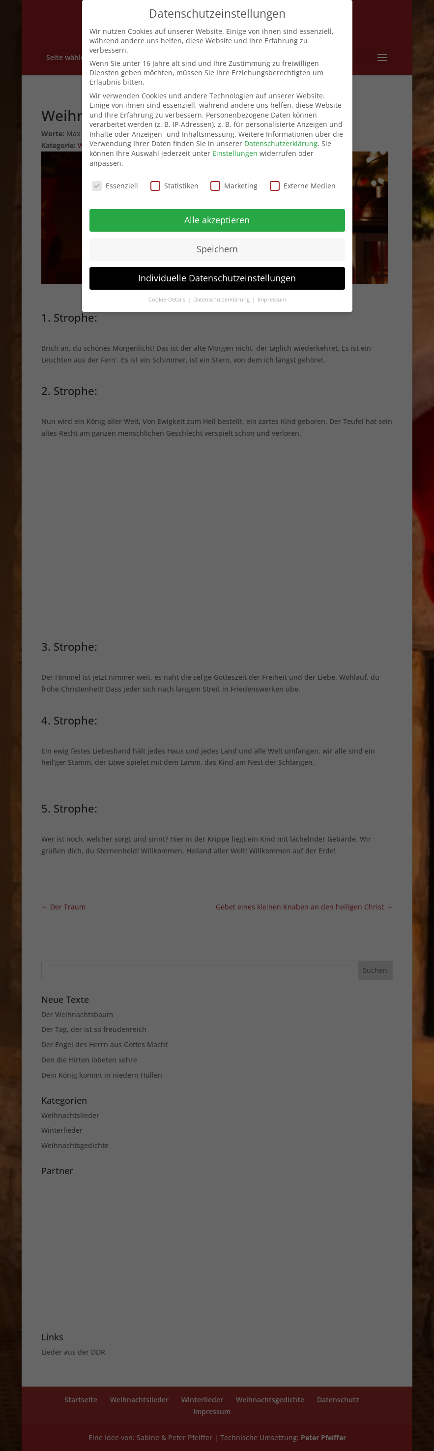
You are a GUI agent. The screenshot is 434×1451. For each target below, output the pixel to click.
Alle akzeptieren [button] (217, 220)
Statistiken (174, 185)
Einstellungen (235, 153)
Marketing (234, 185)
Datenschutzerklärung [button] (222, 299)
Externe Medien (303, 185)
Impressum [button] (272, 299)
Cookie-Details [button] (167, 299)
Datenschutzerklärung (281, 143)
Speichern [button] (217, 249)
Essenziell (115, 185)
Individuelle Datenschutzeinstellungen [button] (217, 278)
